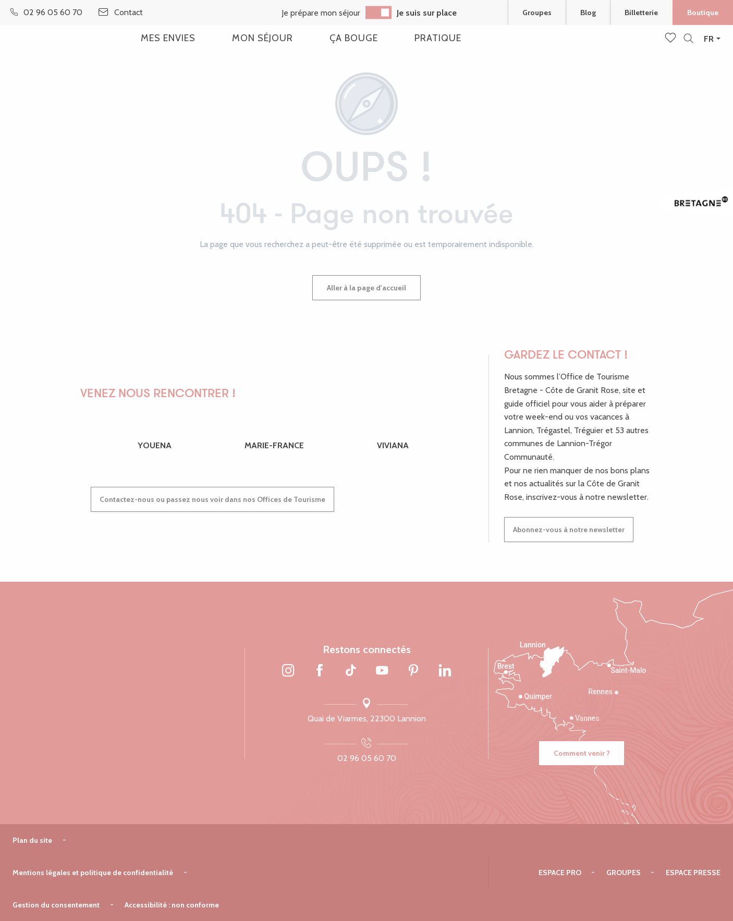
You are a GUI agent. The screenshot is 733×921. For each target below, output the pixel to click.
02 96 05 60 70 (366, 758)
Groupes (623, 872)
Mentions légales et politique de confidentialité (93, 872)
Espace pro (560, 872)
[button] (688, 38)
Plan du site (32, 840)
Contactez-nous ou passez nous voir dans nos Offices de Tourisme (212, 499)
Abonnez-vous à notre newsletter (569, 529)
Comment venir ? (582, 753)
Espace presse (693, 872)
